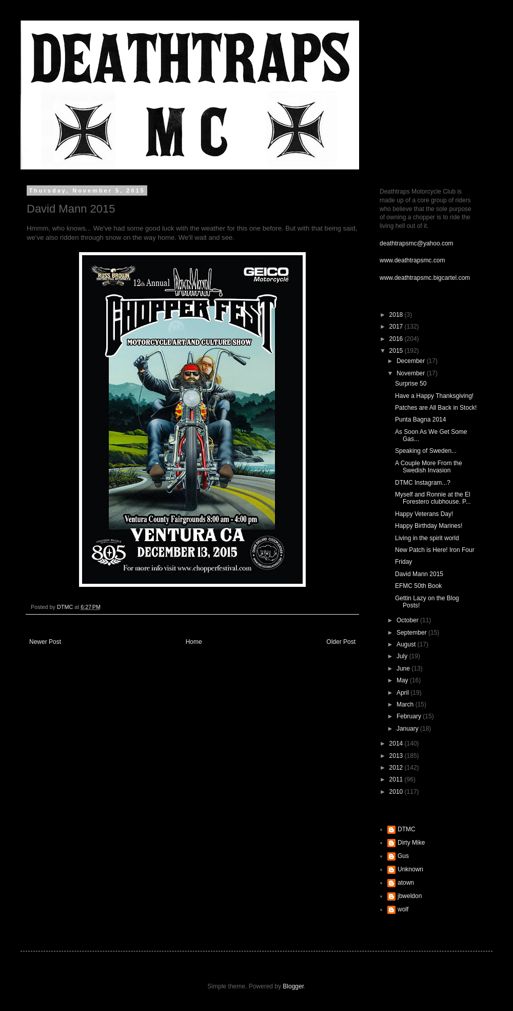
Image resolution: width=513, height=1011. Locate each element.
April (403, 692)
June (404, 668)
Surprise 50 (410, 383)
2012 (397, 767)
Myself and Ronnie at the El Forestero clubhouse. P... (433, 498)
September (412, 632)
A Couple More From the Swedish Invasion (428, 467)
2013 (397, 755)
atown (406, 882)
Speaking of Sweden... (426, 450)
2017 (397, 326)
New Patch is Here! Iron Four (435, 550)
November (412, 373)
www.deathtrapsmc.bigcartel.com (425, 277)
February (410, 716)
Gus (403, 856)
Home (194, 641)
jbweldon (410, 896)
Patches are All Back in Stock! (436, 407)
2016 (397, 338)
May (403, 680)
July (403, 656)
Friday (403, 561)
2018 (397, 314)
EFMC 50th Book (418, 585)
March (406, 704)
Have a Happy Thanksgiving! (434, 395)
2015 (397, 350)
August (407, 644)
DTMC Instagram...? (422, 482)
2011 (397, 779)
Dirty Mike (411, 842)
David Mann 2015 (419, 574)
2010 (397, 791)
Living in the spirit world (427, 538)
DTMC (407, 829)
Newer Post (45, 641)
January (408, 728)
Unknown (410, 869)
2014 (397, 743)
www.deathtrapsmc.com (412, 260)
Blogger (293, 986)
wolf (403, 909)
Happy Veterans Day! (424, 514)
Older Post (341, 641)
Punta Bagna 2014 (420, 419)
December (412, 361)
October (408, 620)
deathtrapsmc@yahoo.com (416, 243)
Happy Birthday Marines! (428, 525)
